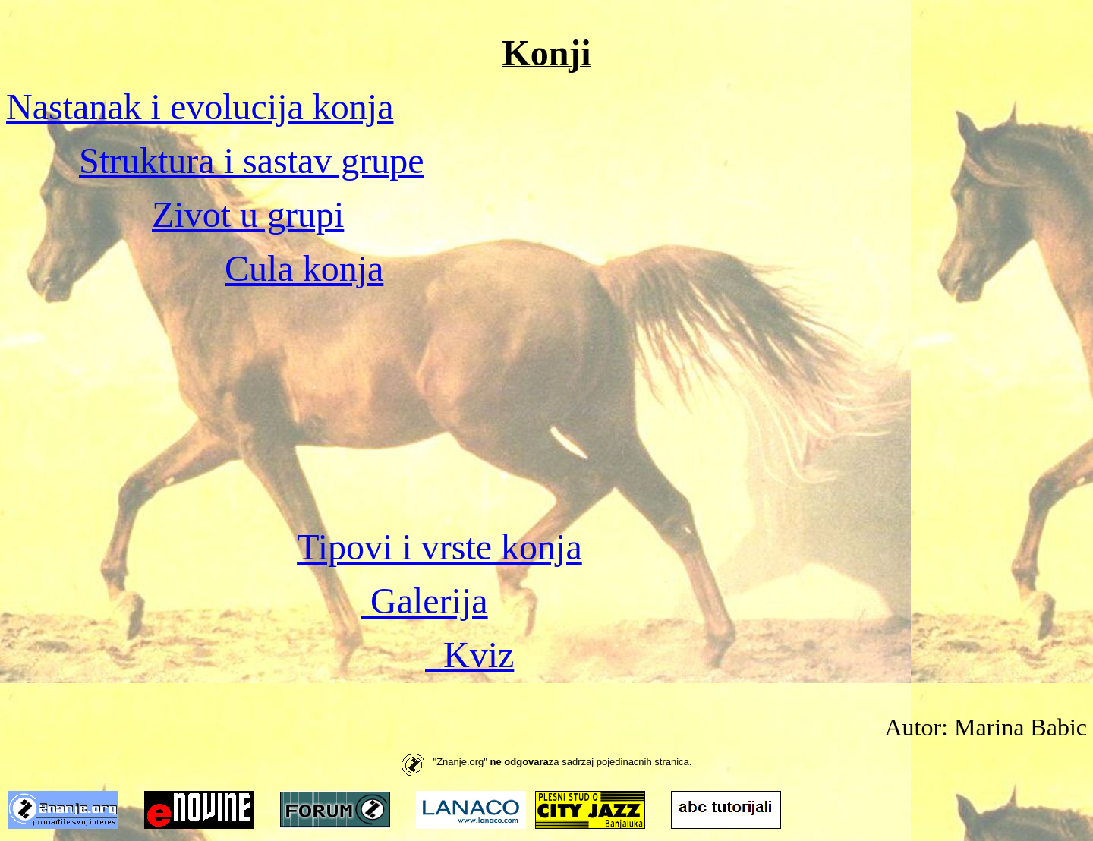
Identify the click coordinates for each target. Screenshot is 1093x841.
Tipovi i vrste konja (439, 547)
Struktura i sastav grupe (251, 160)
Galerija (424, 601)
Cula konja (304, 268)
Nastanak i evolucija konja (200, 107)
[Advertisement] (546, 407)
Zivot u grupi (248, 214)
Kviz (469, 655)
